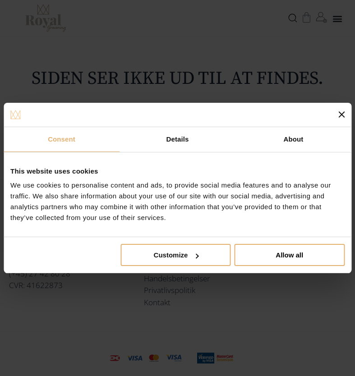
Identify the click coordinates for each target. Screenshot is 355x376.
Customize (176, 255)
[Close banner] (341, 114)
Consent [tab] (61, 139)
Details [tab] (177, 139)
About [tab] (294, 139)
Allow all (289, 255)
